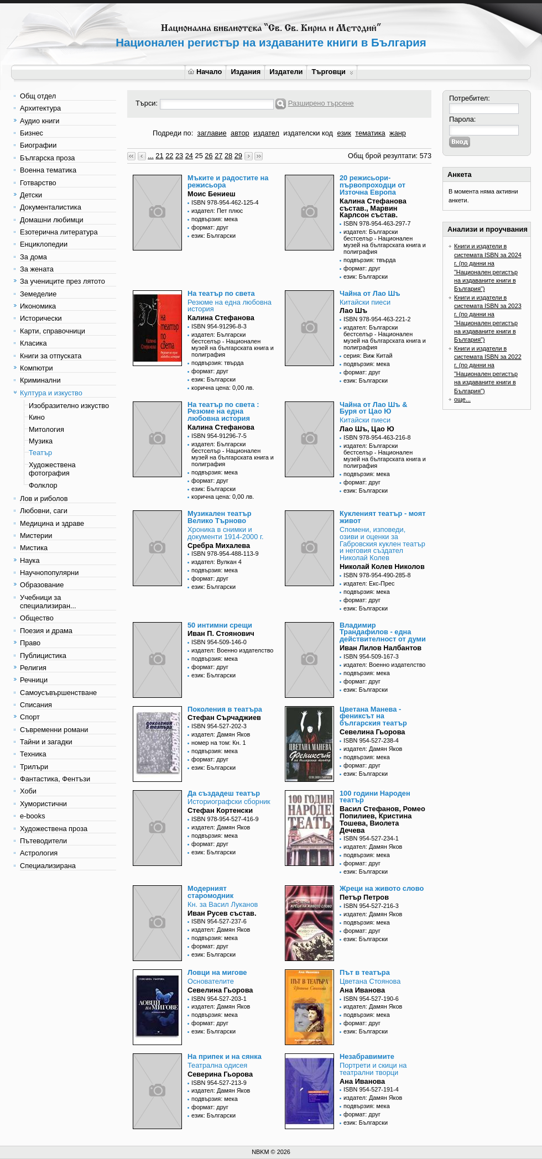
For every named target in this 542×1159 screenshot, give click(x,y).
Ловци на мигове (217, 972)
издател (266, 133)
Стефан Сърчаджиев (224, 717)
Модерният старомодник (210, 892)
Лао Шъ (353, 310)
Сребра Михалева (218, 545)
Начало (205, 71)
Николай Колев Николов (382, 566)
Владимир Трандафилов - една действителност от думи (383, 632)
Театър (40, 452)
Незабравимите (367, 1056)
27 (218, 156)
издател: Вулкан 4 (216, 561)
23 (179, 156)
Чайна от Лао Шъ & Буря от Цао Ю (373, 408)
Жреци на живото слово (382, 888)
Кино (37, 417)
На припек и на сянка (224, 1056)
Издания (245, 71)
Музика (41, 441)
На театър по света (221, 293)
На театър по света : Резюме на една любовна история (223, 411)
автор (240, 133)
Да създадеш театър (223, 793)
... (151, 156)
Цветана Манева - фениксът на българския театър (373, 716)
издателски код (308, 133)
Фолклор (43, 485)
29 (238, 156)
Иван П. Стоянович (220, 633)
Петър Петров (364, 897)
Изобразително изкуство (69, 405)
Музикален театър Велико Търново (219, 517)
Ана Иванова (362, 990)
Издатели (286, 71)
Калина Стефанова (220, 318)
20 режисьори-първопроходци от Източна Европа (372, 185)
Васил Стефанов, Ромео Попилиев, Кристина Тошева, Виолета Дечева (382, 819)
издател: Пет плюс (217, 210)
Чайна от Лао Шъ (370, 293)
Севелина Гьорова (372, 732)
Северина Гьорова (220, 1074)
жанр (397, 133)
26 (208, 156)
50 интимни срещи (219, 625)
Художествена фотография (52, 469)
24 (189, 156)
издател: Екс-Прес (368, 583)
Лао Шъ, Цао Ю (367, 429)
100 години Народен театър (375, 797)
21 (159, 156)
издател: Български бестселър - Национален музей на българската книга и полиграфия (384, 241)
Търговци (332, 71)
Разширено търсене (321, 103)
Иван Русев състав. (222, 913)
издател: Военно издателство (232, 650)
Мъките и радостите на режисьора (227, 181)
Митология (46, 429)
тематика (370, 133)
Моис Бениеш (211, 194)
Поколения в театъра (224, 709)
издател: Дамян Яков (220, 734)
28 (228, 156)
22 (169, 156)
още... (462, 399)
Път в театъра (365, 972)
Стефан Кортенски (220, 810)
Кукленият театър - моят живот (382, 517)
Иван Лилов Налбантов (380, 648)
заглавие (212, 133)
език (344, 133)
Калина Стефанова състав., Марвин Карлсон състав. (373, 208)
